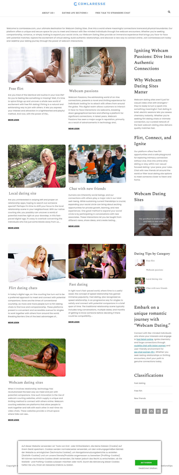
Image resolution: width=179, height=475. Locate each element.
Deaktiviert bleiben (148, 468)
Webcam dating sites (26, 382)
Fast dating (78, 284)
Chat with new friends (87, 188)
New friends (140, 398)
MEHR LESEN (13, 120)
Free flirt (16, 88)
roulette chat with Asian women (150, 345)
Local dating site (22, 193)
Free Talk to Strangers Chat (113, 12)
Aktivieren (146, 462)
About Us (48, 12)
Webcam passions (83, 91)
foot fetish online (144, 339)
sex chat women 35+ (144, 352)
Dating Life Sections (75, 12)
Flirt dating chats (23, 288)
